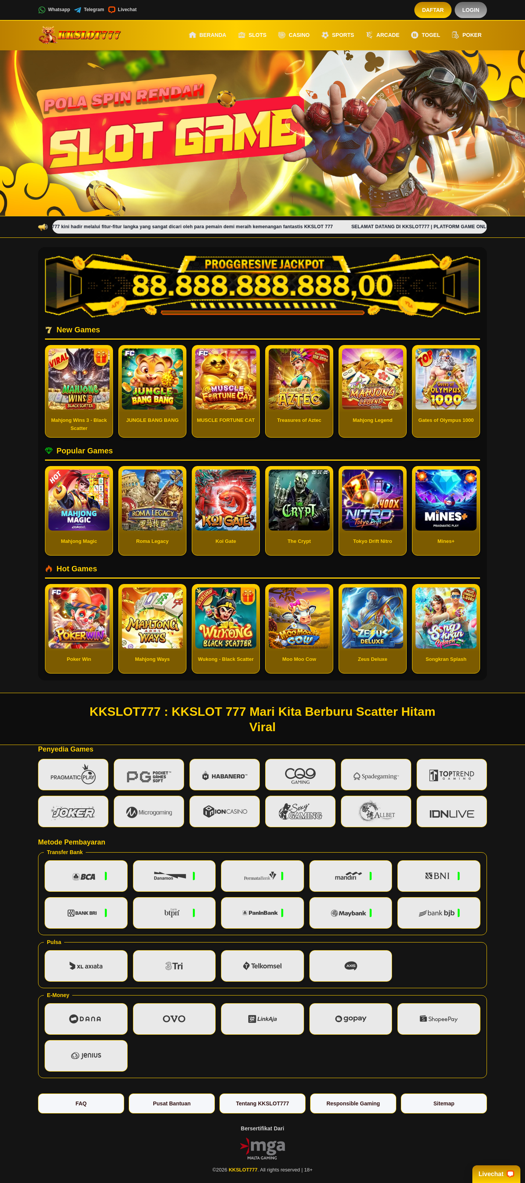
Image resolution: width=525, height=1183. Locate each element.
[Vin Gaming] (262, 1148)
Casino (293, 35)
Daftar (433, 10)
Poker (467, 35)
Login (470, 10)
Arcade (382, 35)
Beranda (207, 35)
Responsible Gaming (353, 1103)
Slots (252, 35)
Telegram (89, 10)
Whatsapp (54, 10)
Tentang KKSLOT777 (262, 1103)
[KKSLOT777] (80, 35)
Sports (337, 35)
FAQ (81, 1103)
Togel (425, 35)
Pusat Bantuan (172, 1103)
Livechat (122, 10)
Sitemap (444, 1103)
